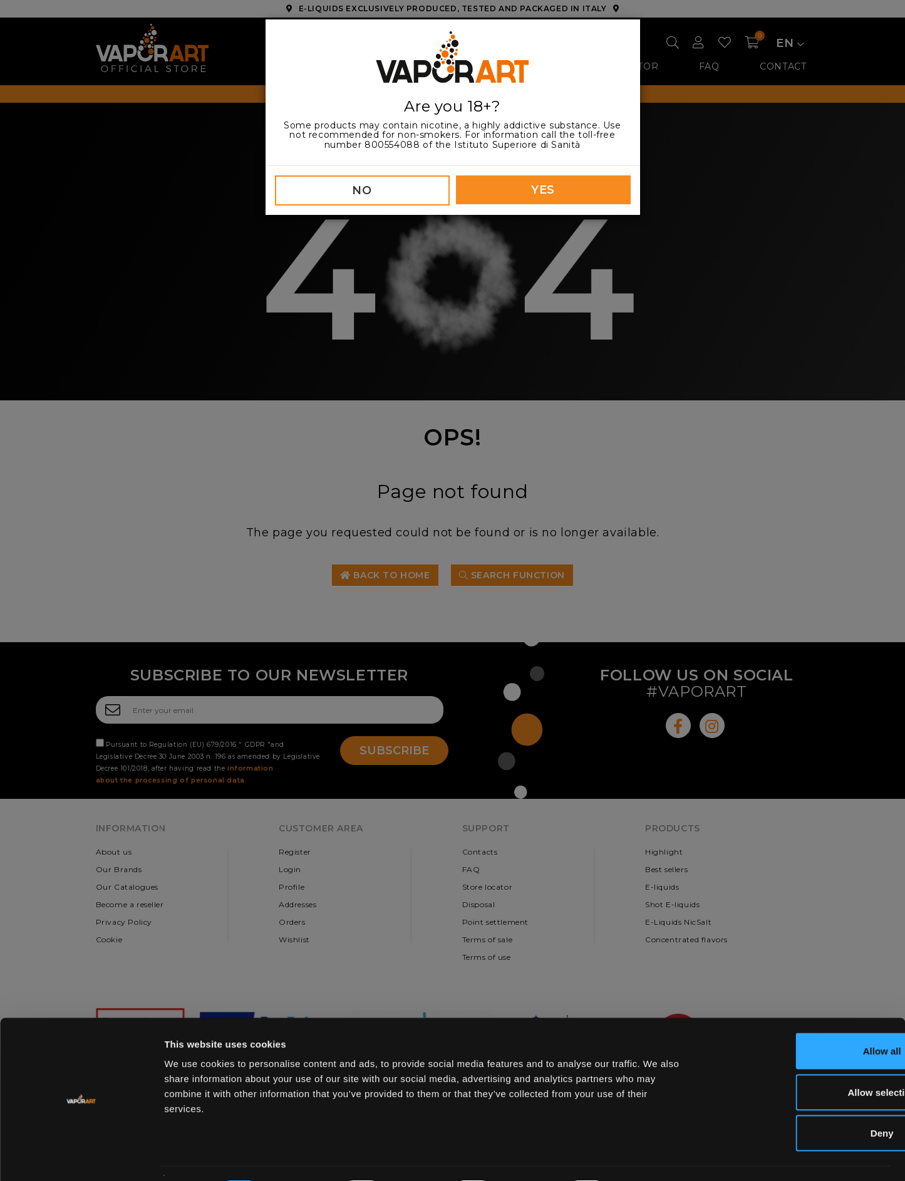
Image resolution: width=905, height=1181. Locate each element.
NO (361, 190)
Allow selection (800, 1058)
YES (543, 190)
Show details (657, 1156)
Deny (800, 1098)
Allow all (801, 1016)
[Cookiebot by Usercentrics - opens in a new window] (81, 1156)
